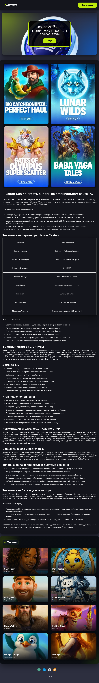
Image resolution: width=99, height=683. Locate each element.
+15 (60, 670)
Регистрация (87, 5)
